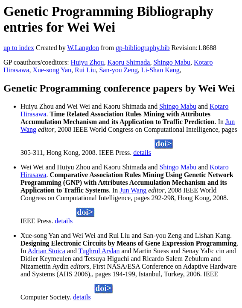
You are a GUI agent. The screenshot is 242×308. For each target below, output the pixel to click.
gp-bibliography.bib (143, 47)
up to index (18, 47)
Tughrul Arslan (99, 251)
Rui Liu (85, 70)
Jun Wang (133, 190)
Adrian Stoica (46, 251)
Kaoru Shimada (128, 62)
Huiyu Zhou (87, 62)
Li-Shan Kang (160, 70)
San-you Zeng (118, 70)
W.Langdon (83, 47)
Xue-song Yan (51, 70)
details (142, 152)
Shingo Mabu (171, 62)
